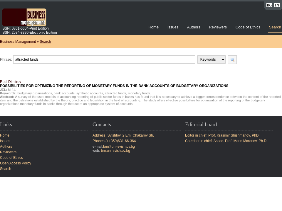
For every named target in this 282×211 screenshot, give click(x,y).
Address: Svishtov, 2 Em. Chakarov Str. (123, 135)
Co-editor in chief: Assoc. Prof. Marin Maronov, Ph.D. (226, 141)
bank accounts (64, 93)
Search (275, 27)
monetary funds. (139, 93)
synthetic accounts (89, 93)
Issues (173, 27)
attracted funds (115, 93)
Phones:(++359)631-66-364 (114, 141)
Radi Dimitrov (114, 84)
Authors (193, 27)
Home (153, 27)
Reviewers (218, 27)
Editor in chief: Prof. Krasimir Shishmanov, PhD (222, 135)
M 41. (12, 89)
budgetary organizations (34, 93)
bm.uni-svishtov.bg (115, 151)
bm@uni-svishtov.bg (119, 146)
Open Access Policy (15, 163)
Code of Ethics (248, 27)
